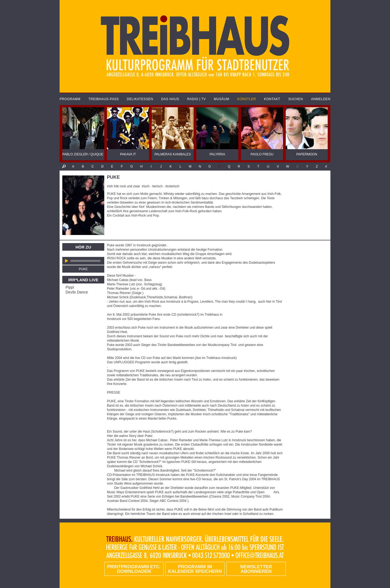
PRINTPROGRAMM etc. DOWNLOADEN (134, 569)
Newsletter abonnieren (256, 569)
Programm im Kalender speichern (195, 569)
